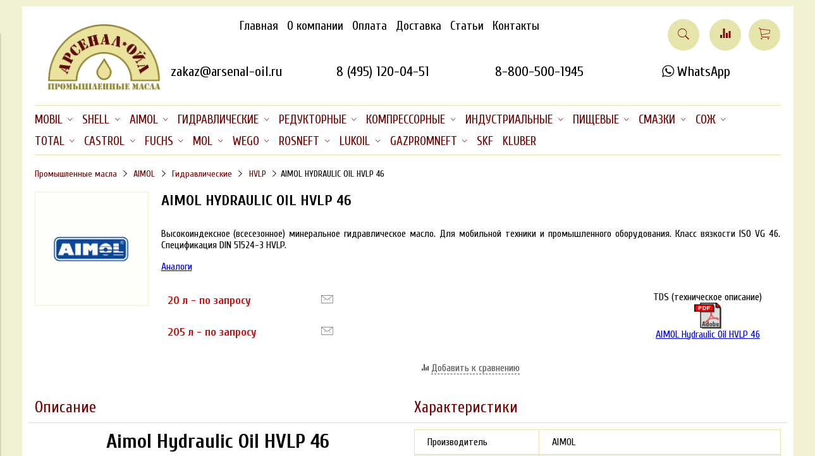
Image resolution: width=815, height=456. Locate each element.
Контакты (516, 26)
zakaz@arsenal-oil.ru (226, 71)
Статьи (467, 26)
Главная (259, 26)
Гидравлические (202, 173)
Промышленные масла (76, 173)
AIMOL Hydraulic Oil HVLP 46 (708, 321)
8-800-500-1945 (539, 71)
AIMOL (144, 173)
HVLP (257, 173)
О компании (315, 26)
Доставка (418, 26)
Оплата (369, 26)
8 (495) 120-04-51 (382, 71)
